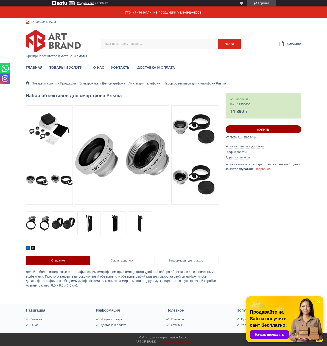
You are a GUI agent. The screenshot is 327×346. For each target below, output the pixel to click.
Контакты (120, 67)
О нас (98, 67)
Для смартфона (113, 83)
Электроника (89, 83)
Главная (34, 67)
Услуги (245, 325)
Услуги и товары (112, 319)
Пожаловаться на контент (174, 341)
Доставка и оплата (156, 67)
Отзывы (176, 325)
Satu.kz (183, 337)
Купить (263, 129)
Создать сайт (85, 3)
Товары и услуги (65, 67)
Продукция (68, 83)
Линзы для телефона (144, 83)
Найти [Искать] (229, 43)
